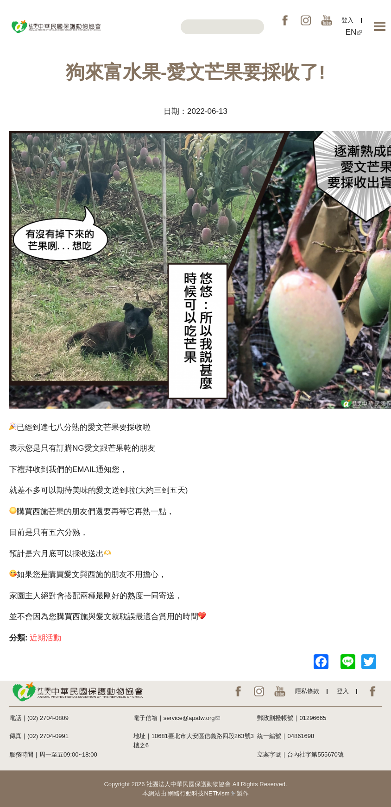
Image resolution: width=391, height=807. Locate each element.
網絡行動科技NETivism (201, 793)
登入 (347, 20)
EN (354, 32)
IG (305, 20)
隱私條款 (307, 691)
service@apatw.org (192, 717)
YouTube (326, 20)
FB (285, 20)
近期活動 (45, 637)
